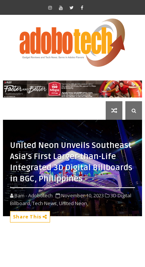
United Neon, (73, 203)
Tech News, (45, 203)
